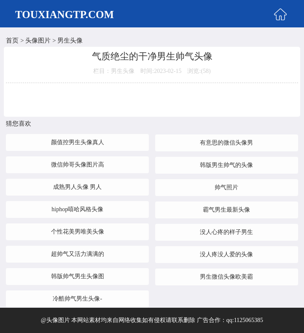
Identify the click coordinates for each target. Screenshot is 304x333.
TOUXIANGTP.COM (64, 14)
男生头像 (70, 40)
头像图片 (38, 40)
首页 (12, 40)
